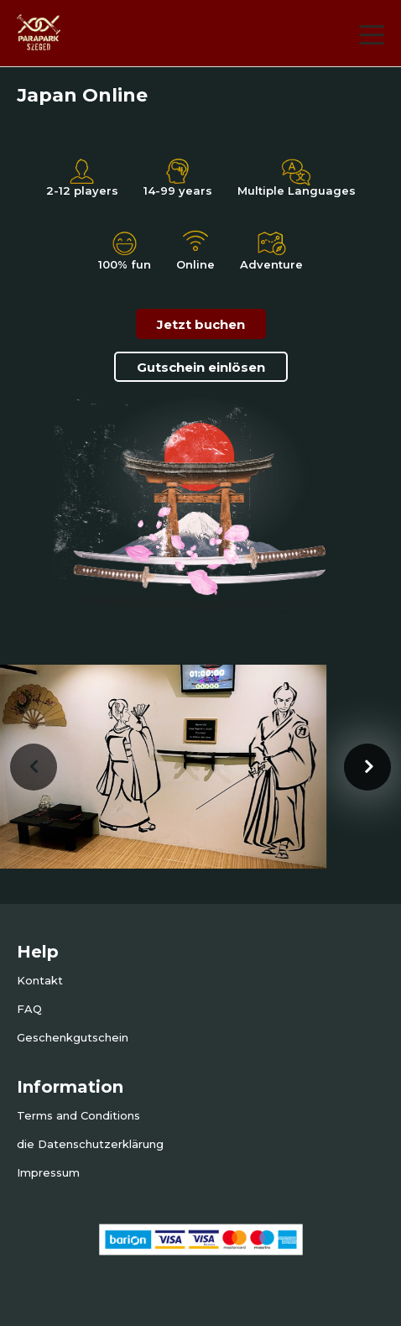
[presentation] (33, 767)
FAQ (29, 1008)
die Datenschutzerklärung (90, 1144)
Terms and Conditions (78, 1115)
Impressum (48, 1172)
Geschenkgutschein (72, 1037)
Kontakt (40, 980)
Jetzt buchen (201, 324)
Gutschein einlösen (201, 367)
